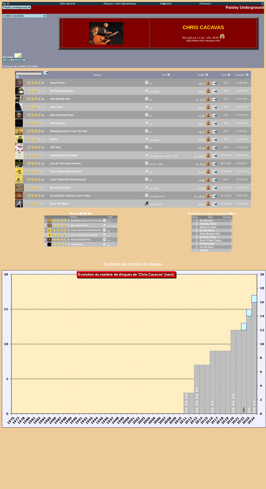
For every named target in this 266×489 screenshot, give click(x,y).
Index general (67, 3)
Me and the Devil (79, 225)
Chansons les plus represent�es (212, 213)
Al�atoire (165, 3)
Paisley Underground (245, 7)
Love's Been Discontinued (84, 235)
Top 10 (5, 3)
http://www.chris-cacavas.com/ (203, 40)
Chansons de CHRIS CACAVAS (20, 66)
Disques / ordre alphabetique (120, 3)
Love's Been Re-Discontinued (86, 230)
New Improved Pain (80, 239)
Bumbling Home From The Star (86, 220)
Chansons (205, 3)
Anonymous (77, 244)
